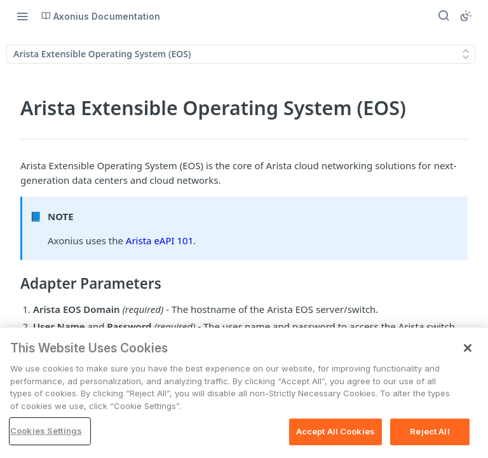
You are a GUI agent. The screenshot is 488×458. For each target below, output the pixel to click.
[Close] (468, 348)
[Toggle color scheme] (465, 15)
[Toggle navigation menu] (22, 15)
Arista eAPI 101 (159, 240)
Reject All (429, 431)
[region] (244, 393)
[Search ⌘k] (443, 15)
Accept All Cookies (335, 431)
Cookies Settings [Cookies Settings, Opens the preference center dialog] (46, 431)
